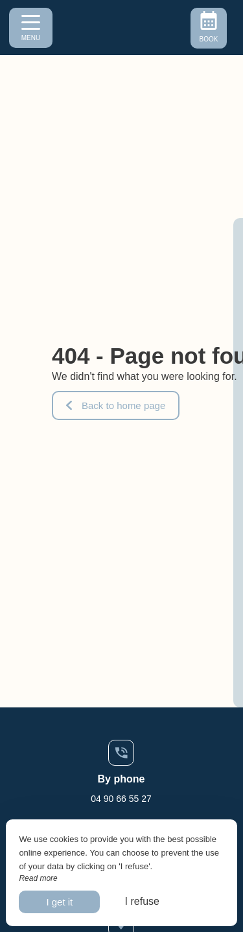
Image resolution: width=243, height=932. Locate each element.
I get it (59, 901)
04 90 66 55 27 (121, 798)
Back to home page (115, 405)
